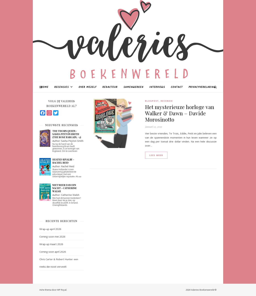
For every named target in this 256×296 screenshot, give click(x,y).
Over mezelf (87, 87)
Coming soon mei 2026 (52, 236)
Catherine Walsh (70, 194)
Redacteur (109, 87)
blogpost (152, 101)
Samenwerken (133, 87)
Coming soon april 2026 (52, 251)
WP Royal (61, 289)
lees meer (156, 155)
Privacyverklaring (202, 87)
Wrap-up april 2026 (50, 229)
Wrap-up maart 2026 (51, 244)
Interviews (157, 87)
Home (44, 87)
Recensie (167, 101)
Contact (177, 87)
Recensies (61, 87)
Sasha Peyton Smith (72, 140)
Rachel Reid (67, 166)
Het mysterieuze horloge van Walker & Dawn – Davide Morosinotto (179, 113)
